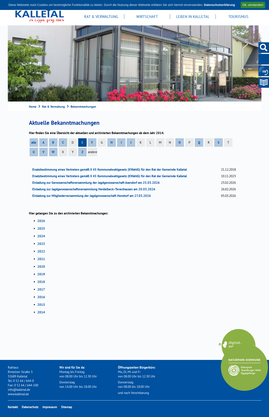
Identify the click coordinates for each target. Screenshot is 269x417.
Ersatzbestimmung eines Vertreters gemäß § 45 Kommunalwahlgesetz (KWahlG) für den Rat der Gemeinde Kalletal (111, 169)
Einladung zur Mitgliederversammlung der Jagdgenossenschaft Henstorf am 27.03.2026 (93, 196)
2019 (41, 274)
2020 (41, 267)
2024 (41, 236)
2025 (41, 228)
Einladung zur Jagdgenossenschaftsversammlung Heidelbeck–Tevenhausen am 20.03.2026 (95, 189)
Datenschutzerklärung (219, 5)
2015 (41, 305)
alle (33, 142)
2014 (41, 312)
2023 (41, 244)
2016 (41, 297)
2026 (41, 221)
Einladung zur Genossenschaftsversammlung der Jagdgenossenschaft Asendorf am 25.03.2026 (97, 183)
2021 (41, 259)
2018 (41, 282)
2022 (41, 251)
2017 (41, 289)
